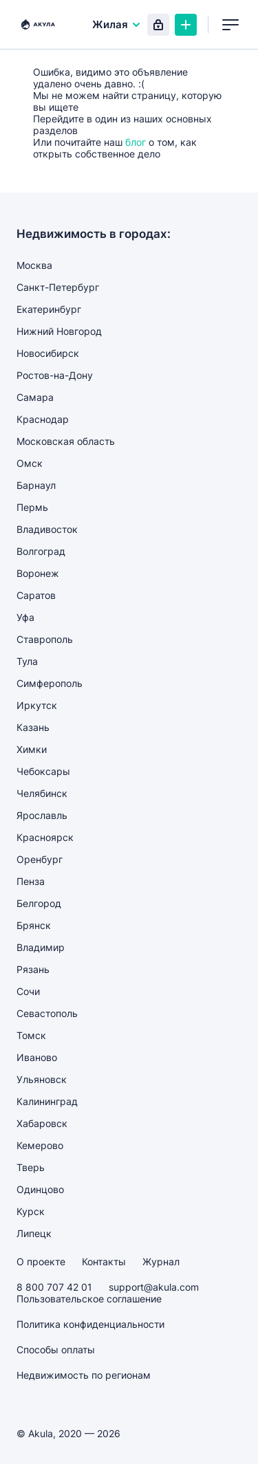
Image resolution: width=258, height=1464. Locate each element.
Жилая (117, 24)
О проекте (41, 1261)
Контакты (104, 1261)
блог (135, 142)
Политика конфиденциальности (90, 1324)
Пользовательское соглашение (89, 1298)
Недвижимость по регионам (84, 1375)
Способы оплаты (56, 1349)
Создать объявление (185, 24)
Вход (158, 24)
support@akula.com (154, 1287)
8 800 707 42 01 (54, 1287)
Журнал (161, 1261)
